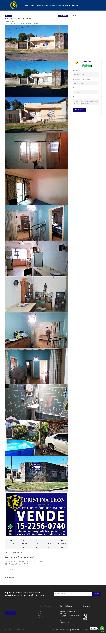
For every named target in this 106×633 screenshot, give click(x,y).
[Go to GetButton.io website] (102, 631)
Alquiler (40, 615)
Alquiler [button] (39, 5)
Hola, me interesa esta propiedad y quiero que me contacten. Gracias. (86, 102)
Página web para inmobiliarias (60, 629)
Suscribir (97, 593)
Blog (59, 5)
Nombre (75, 70)
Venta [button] (32, 5)
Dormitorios (11, 544)
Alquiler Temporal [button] (50, 5)
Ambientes (24, 544)
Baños (36, 544)
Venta (39, 613)
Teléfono (75, 88)
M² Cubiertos (62, 544)
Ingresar (75, 5)
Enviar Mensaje (79, 109)
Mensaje (75, 97)
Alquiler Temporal (43, 617)
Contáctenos (66, 5)
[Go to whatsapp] (102, 628)
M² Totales (49, 544)
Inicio (26, 5)
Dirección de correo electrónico (82, 79)
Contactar (87, 66)
